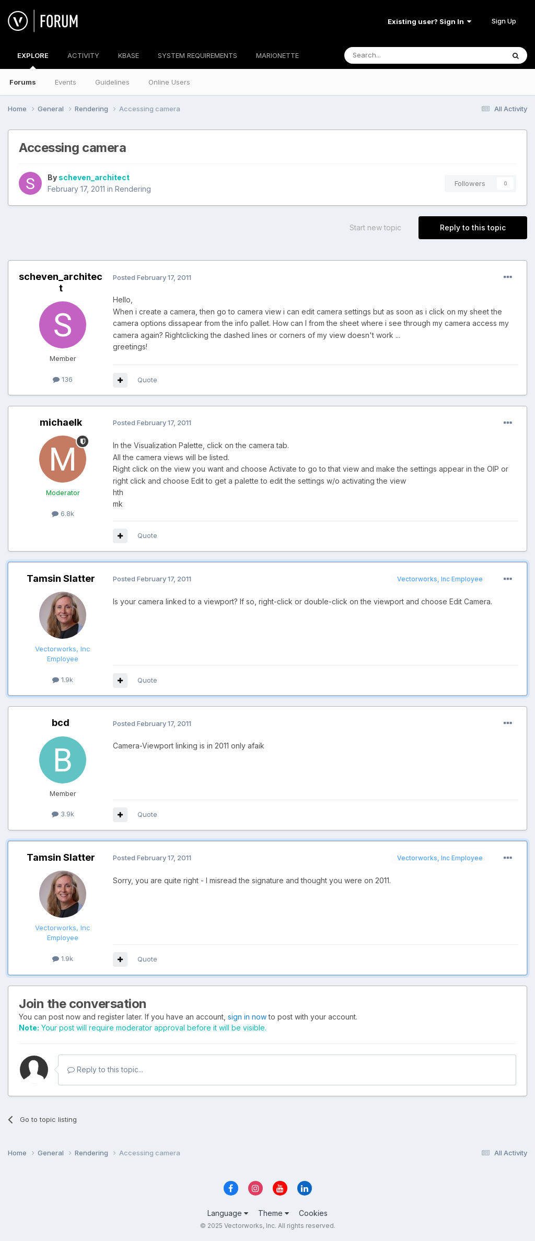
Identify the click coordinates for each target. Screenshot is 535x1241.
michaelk (61, 422)
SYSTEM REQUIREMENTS (197, 55)
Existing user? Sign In (429, 21)
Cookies (313, 1213)
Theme (273, 1213)
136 (63, 379)
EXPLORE (33, 60)
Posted (152, 277)
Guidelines (112, 82)
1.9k (62, 679)
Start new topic (375, 227)
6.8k (63, 513)
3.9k (63, 814)
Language (227, 1213)
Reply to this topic (473, 227)
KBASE (128, 55)
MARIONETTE (277, 55)
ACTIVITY (83, 55)
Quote (147, 380)
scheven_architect (94, 177)
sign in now (247, 1016)
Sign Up (504, 21)
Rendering (133, 188)
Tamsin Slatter (61, 578)
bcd (60, 722)
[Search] (397, 55)
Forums (22, 82)
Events (65, 82)
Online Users (169, 82)
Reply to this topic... (105, 1069)
